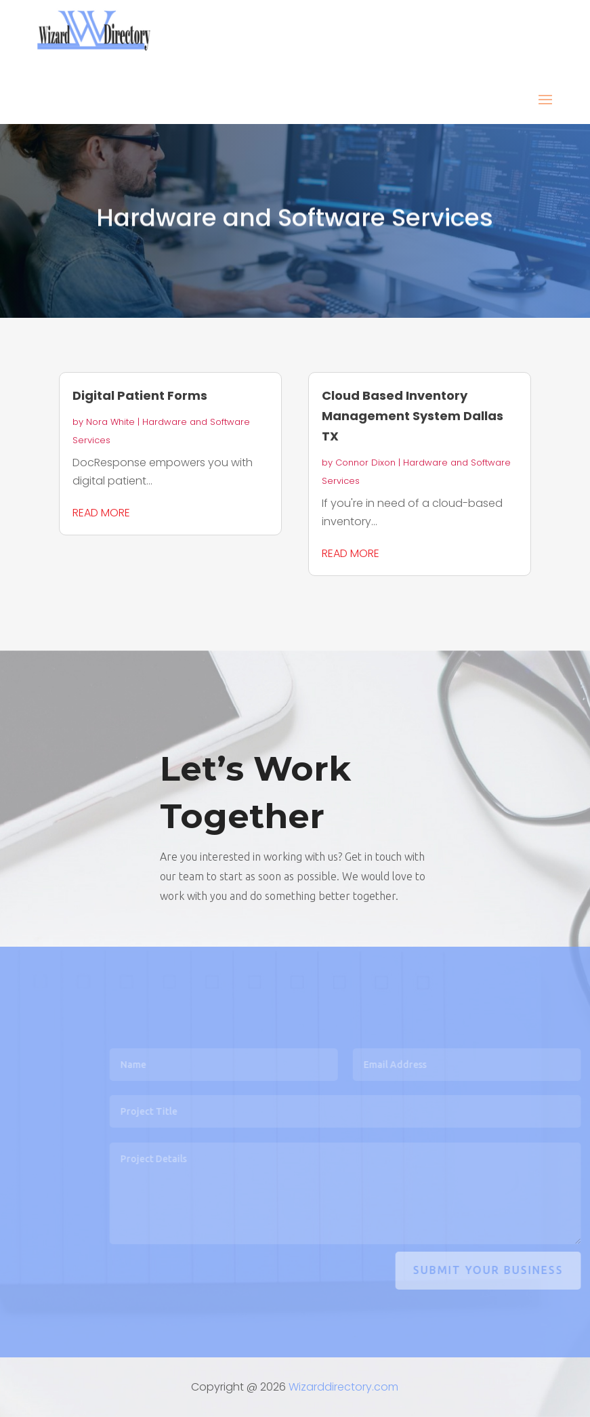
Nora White (110, 421)
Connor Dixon (365, 462)
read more (101, 512)
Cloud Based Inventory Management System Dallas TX (412, 416)
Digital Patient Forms (139, 395)
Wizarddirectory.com (343, 1387)
